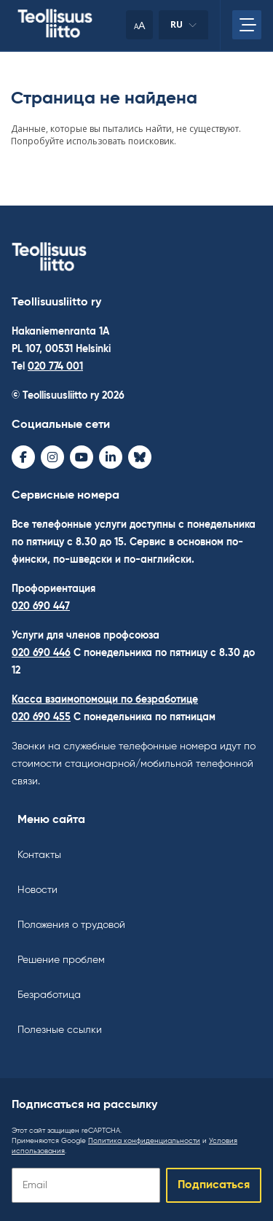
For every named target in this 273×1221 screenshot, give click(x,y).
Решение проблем (61, 960)
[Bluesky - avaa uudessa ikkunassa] (139, 457)
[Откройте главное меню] (246, 24)
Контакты (39, 855)
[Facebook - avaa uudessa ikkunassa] (23, 457)
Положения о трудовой (71, 925)
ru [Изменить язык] (183, 28)
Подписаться (214, 1185)
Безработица (49, 995)
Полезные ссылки (59, 1030)
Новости (37, 890)
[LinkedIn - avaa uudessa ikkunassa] (110, 457)
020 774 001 (55, 367)
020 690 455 (41, 717)
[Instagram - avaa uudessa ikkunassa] (52, 457)
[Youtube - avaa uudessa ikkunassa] (81, 457)
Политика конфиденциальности (144, 1140)
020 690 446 (41, 653)
